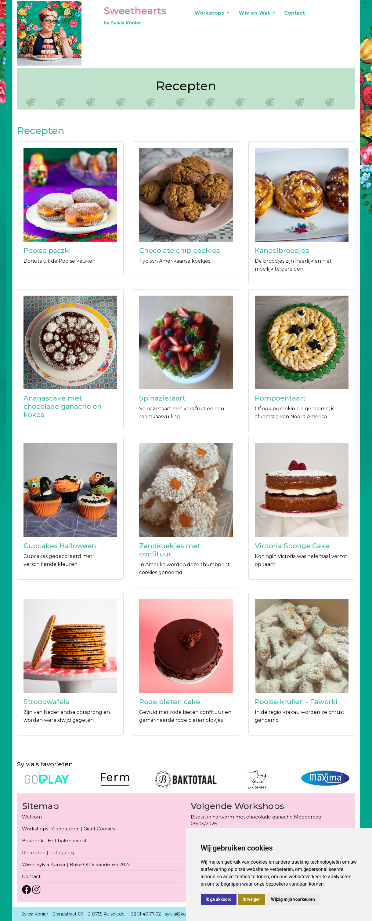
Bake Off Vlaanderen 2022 (100, 864)
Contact (294, 13)
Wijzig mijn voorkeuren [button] (293, 899)
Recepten (33, 852)
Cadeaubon (66, 829)
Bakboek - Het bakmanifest (54, 841)
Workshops (210, 13)
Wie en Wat (255, 13)
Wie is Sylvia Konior (44, 864)
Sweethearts (135, 10)
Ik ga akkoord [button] (219, 899)
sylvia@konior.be (182, 914)
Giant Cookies (99, 829)
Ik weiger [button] (251, 899)
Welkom (32, 817)
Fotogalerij (61, 852)
